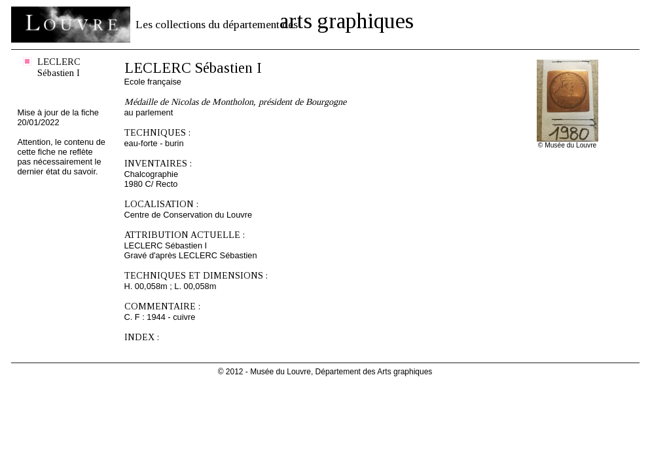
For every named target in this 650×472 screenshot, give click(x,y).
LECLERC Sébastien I (59, 67)
